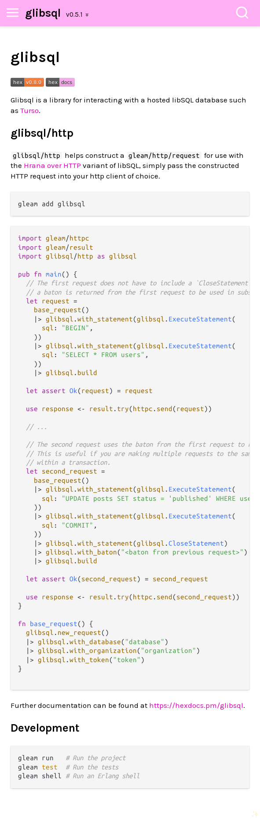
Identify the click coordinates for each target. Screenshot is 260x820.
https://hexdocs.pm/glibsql (196, 705)
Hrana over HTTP (52, 165)
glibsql (43, 13)
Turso (29, 110)
